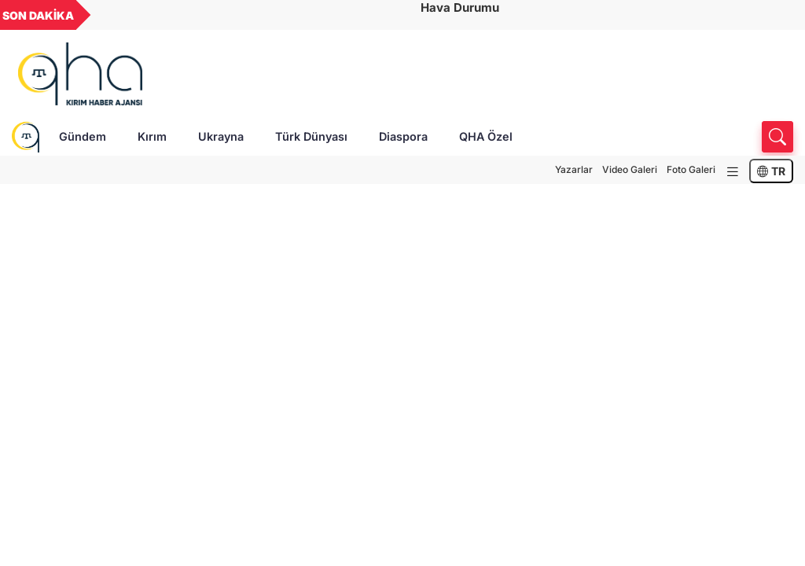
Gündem (82, 136)
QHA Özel (486, 136)
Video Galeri (629, 169)
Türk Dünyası (311, 136)
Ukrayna (221, 136)
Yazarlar (574, 169)
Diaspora (403, 136)
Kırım (152, 136)
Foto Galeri (691, 169)
